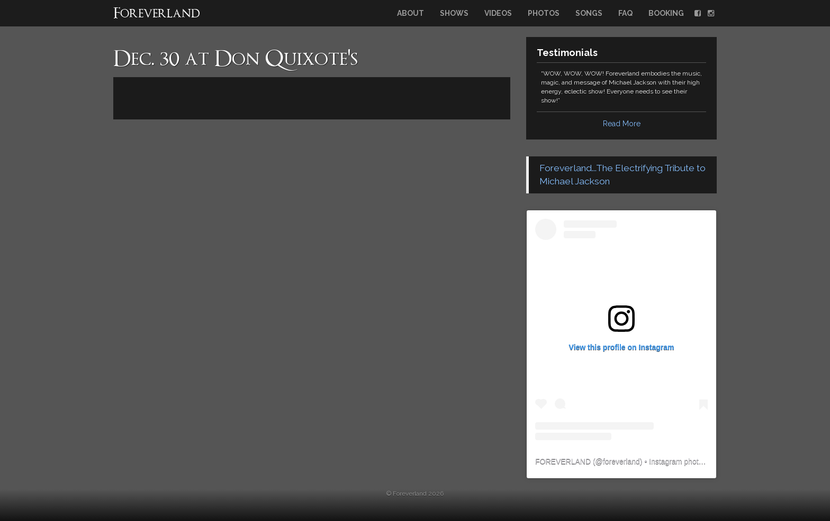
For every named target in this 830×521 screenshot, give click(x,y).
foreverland (621, 461)
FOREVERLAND (563, 461)
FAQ (625, 13)
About (410, 13)
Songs (588, 13)
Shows (454, 13)
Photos (544, 13)
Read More (621, 123)
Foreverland (156, 14)
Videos (498, 13)
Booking (666, 13)
